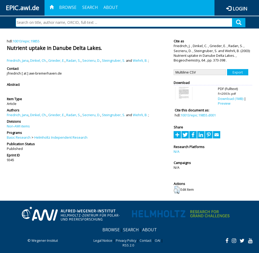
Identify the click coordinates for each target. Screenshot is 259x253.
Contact (145, 240)
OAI (157, 240)
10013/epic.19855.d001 (198, 115)
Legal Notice (102, 240)
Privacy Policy (126, 240)
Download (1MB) (230, 98)
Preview (224, 103)
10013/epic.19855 (26, 41)
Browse (67, 7)
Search (90, 7)
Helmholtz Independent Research (60, 137)
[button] (177, 190)
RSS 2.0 (128, 245)
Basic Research (19, 137)
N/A (176, 151)
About (110, 7)
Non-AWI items (18, 126)
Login (240, 8)
